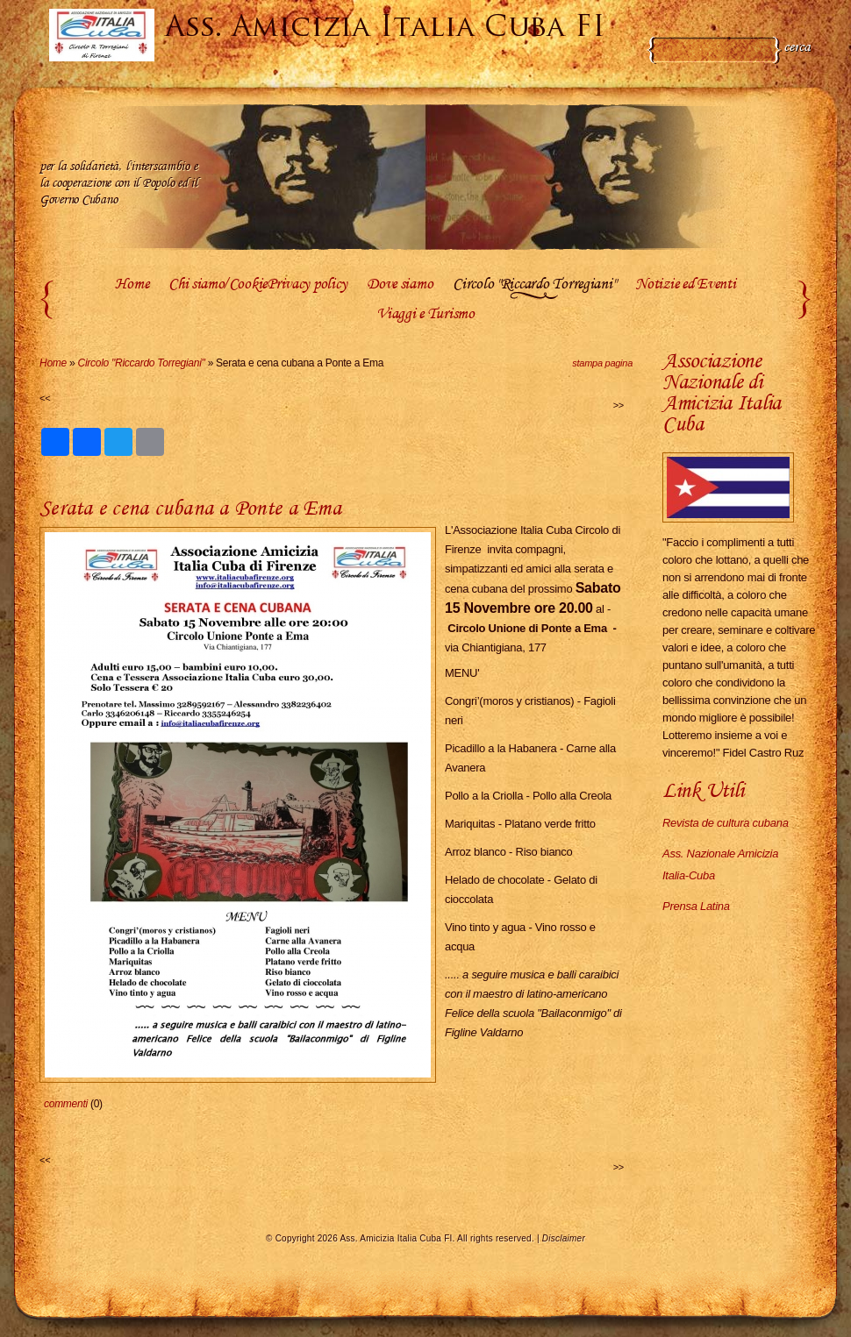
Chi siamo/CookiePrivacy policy (257, 285)
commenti (66, 1104)
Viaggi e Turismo (425, 315)
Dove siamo (400, 285)
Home (131, 285)
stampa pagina (602, 363)
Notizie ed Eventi (685, 285)
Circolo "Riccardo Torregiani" (534, 285)
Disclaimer (563, 1238)
